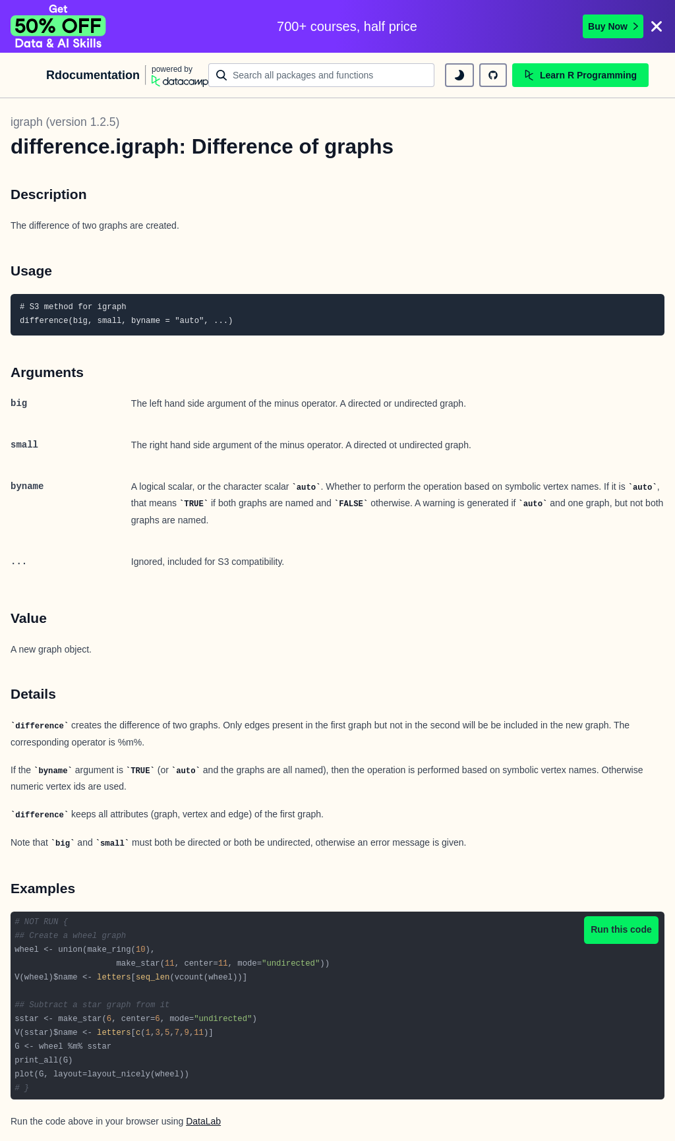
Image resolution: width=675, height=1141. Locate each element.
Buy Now (613, 26)
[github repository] (493, 75)
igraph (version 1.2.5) (65, 122)
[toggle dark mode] (459, 75)
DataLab (203, 1121)
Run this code (621, 929)
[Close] (656, 26)
